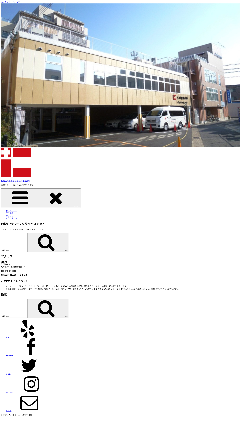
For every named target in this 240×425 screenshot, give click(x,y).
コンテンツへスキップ (10, 2)
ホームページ (11, 211)
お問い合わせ (11, 218)
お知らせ (9, 216)
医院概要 (9, 213)
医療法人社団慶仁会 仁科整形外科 (15, 181)
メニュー (41, 198)
